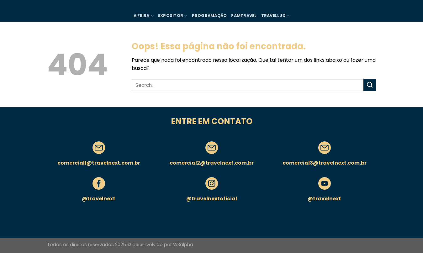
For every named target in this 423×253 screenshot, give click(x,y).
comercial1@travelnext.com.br (98, 162)
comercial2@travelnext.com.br (212, 162)
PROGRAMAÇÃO (209, 15)
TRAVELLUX (275, 16)
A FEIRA (144, 16)
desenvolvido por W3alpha (162, 244)
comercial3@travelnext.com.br (325, 162)
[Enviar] (369, 85)
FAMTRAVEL (243, 15)
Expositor (173, 16)
